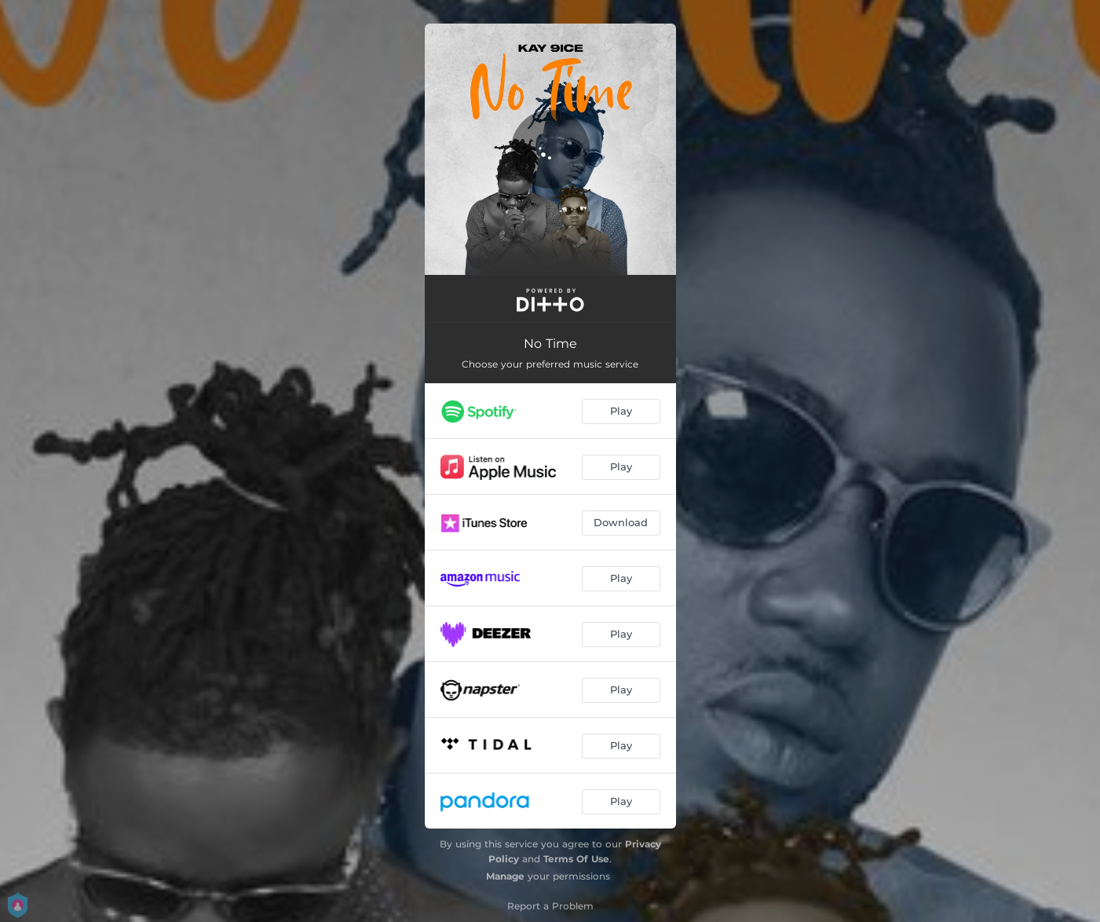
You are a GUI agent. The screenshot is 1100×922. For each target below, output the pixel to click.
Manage (505, 876)
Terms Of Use (576, 859)
